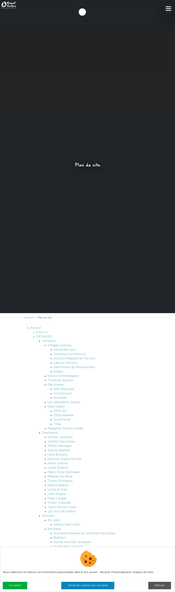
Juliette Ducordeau (61, 441)
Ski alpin (54, 520)
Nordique (54, 529)
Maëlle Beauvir (58, 485)
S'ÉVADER (44, 336)
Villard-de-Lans (64, 349)
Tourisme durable (60, 380)
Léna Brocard (57, 454)
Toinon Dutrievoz (60, 480)
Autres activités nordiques (72, 542)
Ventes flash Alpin (67, 524)
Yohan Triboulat (59, 502)
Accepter (15, 585)
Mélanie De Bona (60, 476)
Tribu (57, 424)
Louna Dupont (58, 467)
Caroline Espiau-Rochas (65, 459)
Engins (58, 371)
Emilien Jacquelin (60, 437)
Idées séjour (56, 406)
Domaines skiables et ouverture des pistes (84, 533)
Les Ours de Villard (61, 511)
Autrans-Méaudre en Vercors (74, 358)
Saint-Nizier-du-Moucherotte (74, 367)
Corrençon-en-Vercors (69, 354)
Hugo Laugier (57, 498)
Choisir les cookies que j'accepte (88, 585)
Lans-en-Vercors (65, 362)
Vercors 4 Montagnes (63, 376)
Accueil (28, 318)
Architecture (62, 393)
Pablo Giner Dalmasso (64, 472)
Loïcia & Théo (57, 489)
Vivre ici (42, 332)
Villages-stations (60, 345)
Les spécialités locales (64, 402)
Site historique (64, 389)
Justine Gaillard (59, 450)
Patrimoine (56, 384)
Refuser (160, 585)
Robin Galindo (58, 463)
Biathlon (59, 537)
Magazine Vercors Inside (65, 428)
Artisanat (60, 397)
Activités (48, 515)
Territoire (49, 341)
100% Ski (60, 410)
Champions (50, 432)
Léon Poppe (56, 494)
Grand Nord (61, 419)
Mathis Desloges (59, 445)
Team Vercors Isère (62, 507)
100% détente (63, 415)
